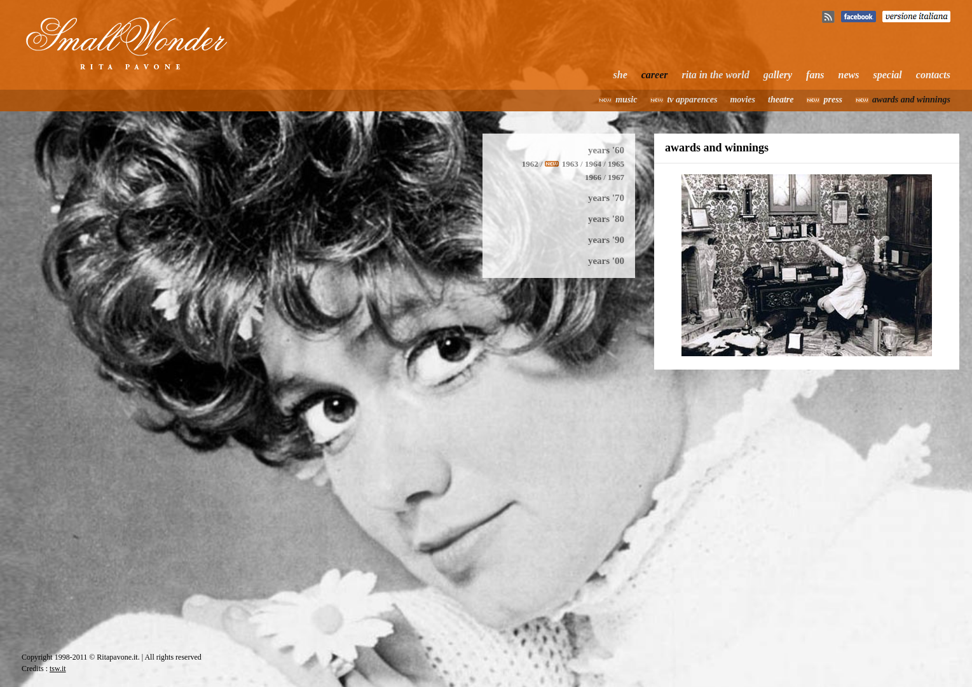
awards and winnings (911, 99)
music (626, 99)
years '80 (606, 219)
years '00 (606, 261)
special (887, 74)
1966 (593, 177)
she (620, 74)
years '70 (606, 198)
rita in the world (716, 74)
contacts (933, 74)
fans (815, 74)
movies (742, 99)
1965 (616, 164)
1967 (616, 177)
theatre (780, 99)
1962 (530, 164)
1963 (570, 164)
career (654, 74)
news (849, 74)
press (832, 99)
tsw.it (58, 668)
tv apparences (692, 99)
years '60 (606, 150)
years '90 (606, 240)
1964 (593, 164)
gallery (777, 74)
